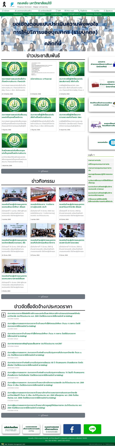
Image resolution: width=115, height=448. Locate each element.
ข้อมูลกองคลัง (18, 14)
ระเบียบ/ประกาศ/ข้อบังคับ (37, 14)
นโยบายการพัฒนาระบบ (95, 444)
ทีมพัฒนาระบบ (110, 444)
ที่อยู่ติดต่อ (82, 10)
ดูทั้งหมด (43, 171)
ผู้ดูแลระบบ (108, 10)
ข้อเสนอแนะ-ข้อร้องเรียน (94, 14)
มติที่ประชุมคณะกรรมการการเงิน (98, 164)
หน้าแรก (5, 10)
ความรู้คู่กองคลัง (56, 14)
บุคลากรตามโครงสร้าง (23, 10)
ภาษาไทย (95, 10)
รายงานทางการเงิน (94, 160)
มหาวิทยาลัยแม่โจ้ (44, 10)
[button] (9, 33)
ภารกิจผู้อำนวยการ (74, 14)
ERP (58, 10)
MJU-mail (69, 10)
